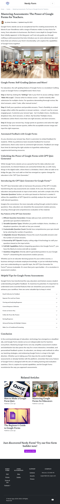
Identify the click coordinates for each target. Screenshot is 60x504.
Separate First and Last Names (11, 298)
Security (32, 476)
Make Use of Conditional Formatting (13, 327)
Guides (19, 477)
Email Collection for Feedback (11, 294)
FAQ (7, 474)
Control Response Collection (11, 306)
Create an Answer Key (9, 310)
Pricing (7, 477)
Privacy (32, 479)
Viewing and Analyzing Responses (12, 302)
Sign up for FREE (30, 451)
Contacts (32, 472)
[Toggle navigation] (52, 3)
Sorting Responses (8, 319)
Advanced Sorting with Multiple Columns (14, 323)
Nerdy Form (30, 3)
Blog (18, 474)
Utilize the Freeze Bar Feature (11, 315)
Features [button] (6, 485)
